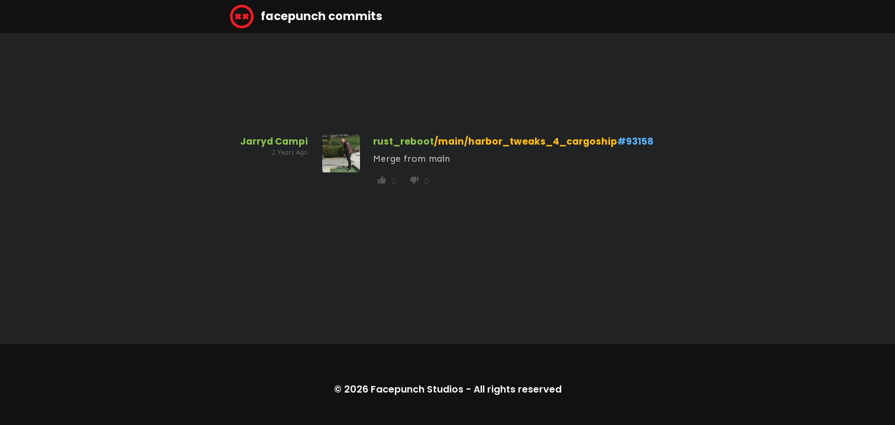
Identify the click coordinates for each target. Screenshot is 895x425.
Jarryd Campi (274, 141)
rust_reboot (403, 141)
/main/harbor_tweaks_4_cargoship (525, 141)
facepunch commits (306, 16)
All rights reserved (518, 389)
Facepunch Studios (417, 389)
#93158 (635, 141)
